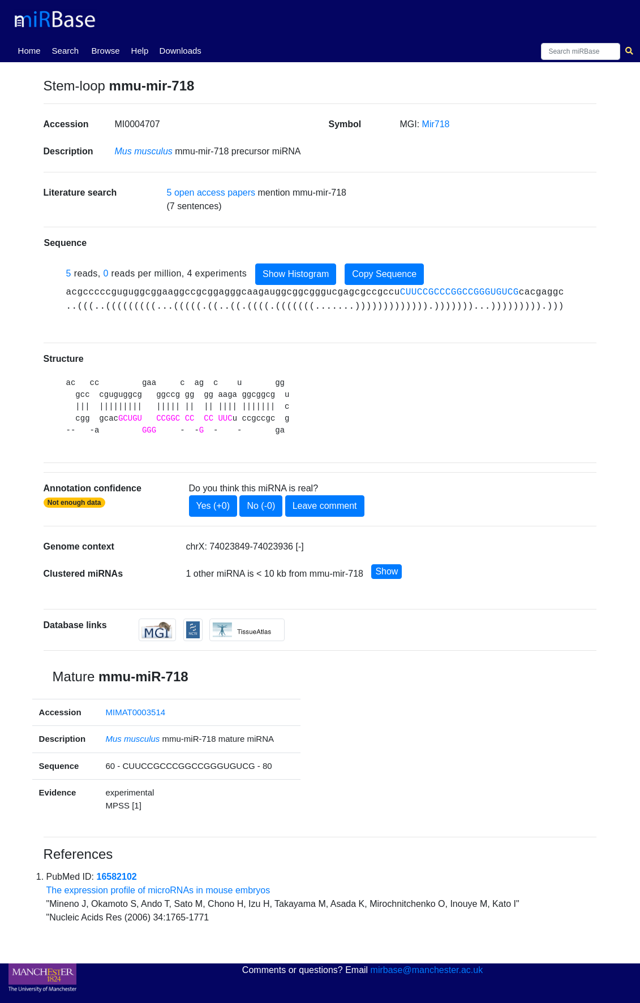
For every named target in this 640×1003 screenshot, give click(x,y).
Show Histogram (296, 274)
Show (386, 571)
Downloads (180, 50)
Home (32, 49)
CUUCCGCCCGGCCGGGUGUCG (459, 292)
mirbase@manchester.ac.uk (427, 970)
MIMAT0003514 (135, 712)
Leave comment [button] (325, 506)
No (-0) (261, 506)
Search (65, 50)
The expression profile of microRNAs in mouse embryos (158, 890)
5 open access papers (211, 192)
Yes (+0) (213, 506)
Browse (106, 50)
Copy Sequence (384, 274)
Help (140, 50)
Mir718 (436, 124)
